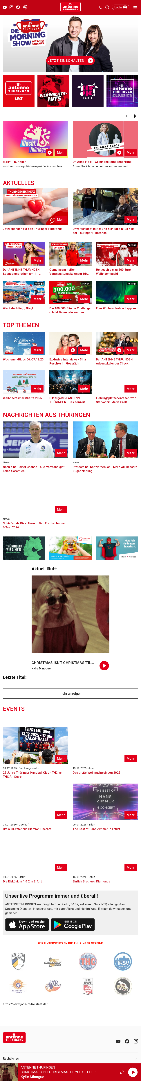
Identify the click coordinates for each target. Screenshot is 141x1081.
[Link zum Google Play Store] (73, 925)
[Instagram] (136, 1041)
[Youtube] (118, 1041)
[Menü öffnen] (135, 7)
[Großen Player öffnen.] (122, 1072)
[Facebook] (127, 1041)
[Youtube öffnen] (5, 7)
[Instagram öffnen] (11, 7)
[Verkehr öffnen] (25, 7)
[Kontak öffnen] (100, 7)
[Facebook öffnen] (18, 7)
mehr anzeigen (70, 693)
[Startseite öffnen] (70, 7)
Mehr (61, 152)
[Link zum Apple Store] (27, 925)
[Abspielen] (133, 1072)
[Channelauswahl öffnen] (107, 7)
